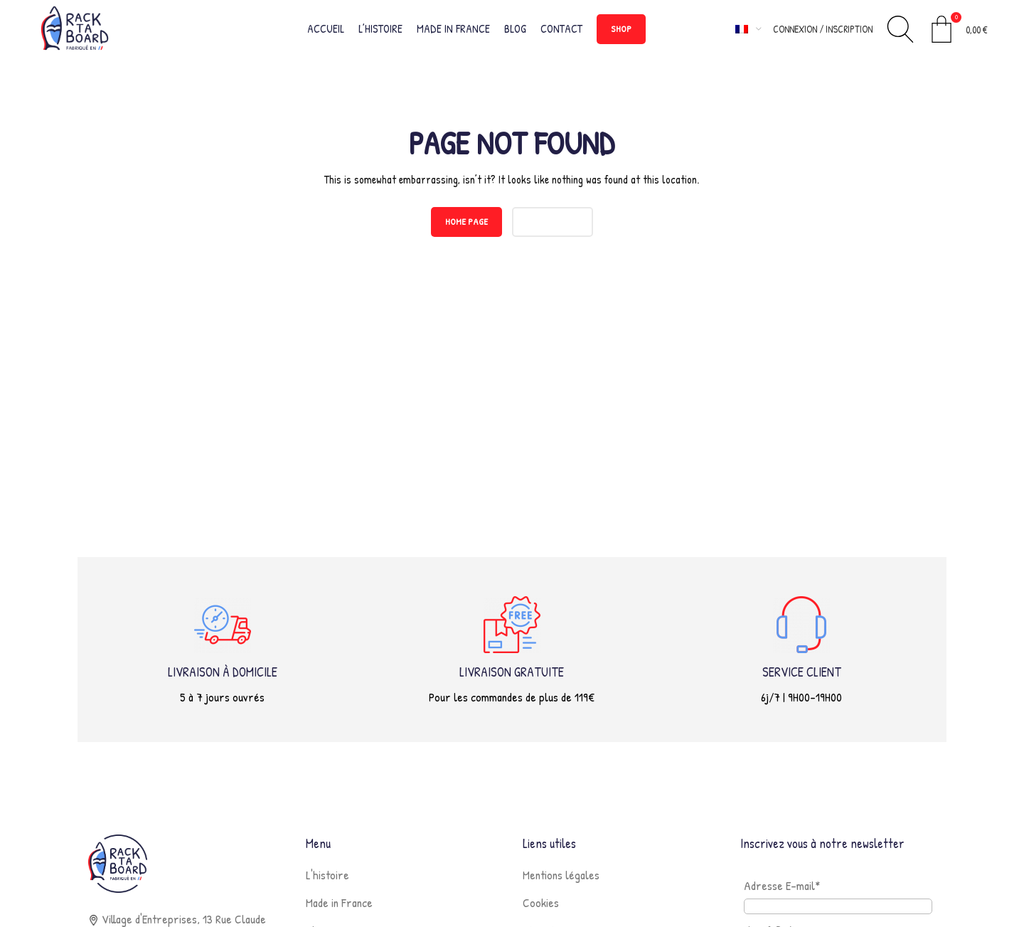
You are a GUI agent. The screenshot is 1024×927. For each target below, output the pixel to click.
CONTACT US (552, 227)
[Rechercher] (900, 32)
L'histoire (327, 881)
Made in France (339, 909)
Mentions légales (561, 881)
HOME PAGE (466, 227)
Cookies (541, 909)
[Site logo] (79, 30)
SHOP (621, 31)
